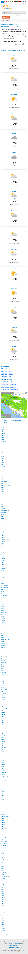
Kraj (2, 562)
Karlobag (3, 541)
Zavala (2, 920)
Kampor (2, 535)
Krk (1, 566)
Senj (2, 787)
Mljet (2, 635)
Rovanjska (3, 764)
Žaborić (2, 909)
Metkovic (3, 626)
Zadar (2, 910)
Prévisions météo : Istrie (6, 381)
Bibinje (2, 445)
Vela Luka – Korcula (5, 876)
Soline (2, 805)
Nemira (2, 649)
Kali (2, 533)
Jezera (2, 531)
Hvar (2, 516)
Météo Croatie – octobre (6, 376)
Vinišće (2, 885)
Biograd (2, 448)
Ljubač (2, 583)
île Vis (2, 687)
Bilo (2, 447)
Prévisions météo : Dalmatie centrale (9, 386)
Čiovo (2, 470)
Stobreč (2, 820)
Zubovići (3, 930)
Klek (2, 547)
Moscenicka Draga (5, 639)
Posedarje (3, 722)
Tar (1, 847)
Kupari (2, 574)
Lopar (2, 589)
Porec (2, 720)
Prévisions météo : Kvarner (7, 383)
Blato (2, 452)
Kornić (2, 556)
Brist (2, 464)
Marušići (3, 616)
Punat (2, 745)
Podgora (3, 712)
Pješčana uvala (4, 706)
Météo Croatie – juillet (6, 371)
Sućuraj (2, 830)
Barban (2, 431)
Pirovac (2, 703)
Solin (2, 803)
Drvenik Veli (3, 495)
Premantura (3, 735)
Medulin (2, 624)
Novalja (2, 654)
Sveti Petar (3, 845)
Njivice (2, 653)
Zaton (2, 918)
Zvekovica (3, 936)
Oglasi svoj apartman (15, 947)
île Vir (2, 685)
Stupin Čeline (4, 828)
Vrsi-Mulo (3, 905)
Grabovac (3, 508)
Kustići (2, 576)
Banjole (2, 429)
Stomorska (3, 824)
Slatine (2, 799)
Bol (1, 454)
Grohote (2, 514)
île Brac (2, 456)
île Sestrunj (3, 679)
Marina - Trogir (4, 612)
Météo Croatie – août (6, 373)
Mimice (2, 631)
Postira (2, 724)
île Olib (2, 678)
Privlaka (2, 739)
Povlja (2, 731)
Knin (2, 550)
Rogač (2, 760)
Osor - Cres (3, 672)
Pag (2, 691)
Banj (2, 425)
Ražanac (3, 755)
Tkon (2, 851)
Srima (2, 810)
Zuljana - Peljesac (5, 934)
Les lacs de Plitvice (5, 708)
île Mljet (2, 676)
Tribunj (2, 855)
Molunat (3, 637)
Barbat (2, 435)
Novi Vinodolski (4, 656)
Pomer (2, 716)
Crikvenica (3, 473)
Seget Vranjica (4, 782)
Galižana (3, 504)
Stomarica (3, 822)
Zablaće (2, 907)
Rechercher (6, 17)
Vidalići (2, 880)
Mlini (2, 633)
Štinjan (2, 818)
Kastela (2, 545)
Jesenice (3, 529)
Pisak (2, 705)
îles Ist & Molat (4, 689)
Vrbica (2, 893)
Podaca (2, 710)
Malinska (3, 608)
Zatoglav (3, 916)
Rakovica (3, 753)
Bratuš (2, 458)
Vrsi (2, 903)
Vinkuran (3, 887)
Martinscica (3, 614)
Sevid (2, 789)
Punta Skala (3, 747)
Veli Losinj (3, 878)
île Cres (2, 472)
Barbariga (3, 433)
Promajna (3, 741)
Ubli (2, 868)
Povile (2, 730)
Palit (2, 695)
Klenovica (3, 549)
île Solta (2, 681)
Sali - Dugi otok (4, 776)
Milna (2, 627)
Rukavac (3, 770)
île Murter (3, 645)
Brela (2, 460)
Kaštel (2, 543)
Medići (2, 622)
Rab (2, 749)
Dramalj (2, 489)
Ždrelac (2, 922)
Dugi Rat (3, 500)
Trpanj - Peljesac (4, 859)
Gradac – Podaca (5, 510)
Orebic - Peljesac (4, 670)
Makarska (3, 601)
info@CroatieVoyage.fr (14, 945)
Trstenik (2, 860)
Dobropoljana (4, 481)
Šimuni (2, 795)
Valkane (2, 874)
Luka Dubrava (4, 595)
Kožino (2, 560)
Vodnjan (3, 891)
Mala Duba (3, 602)
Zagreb (2, 912)
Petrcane (3, 701)
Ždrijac (2, 924)
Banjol (2, 427)
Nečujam (3, 647)
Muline (2, 641)
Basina (2, 437)
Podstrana (3, 714)
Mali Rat (3, 606)
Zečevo (2, 926)
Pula (2, 743)
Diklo (2, 477)
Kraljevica (3, 564)
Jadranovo (3, 525)
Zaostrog (3, 914)
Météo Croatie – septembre (7, 374)
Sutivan (2, 839)
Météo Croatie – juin (5, 370)
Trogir (2, 857)
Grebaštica (3, 512)
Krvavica (3, 568)
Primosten (3, 737)
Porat (2, 718)
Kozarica (3, 558)
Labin (2, 579)
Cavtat (2, 468)
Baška (2, 439)
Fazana (2, 502)
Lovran (2, 591)
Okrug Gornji (3, 662)
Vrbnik (2, 895)
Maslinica (3, 620)
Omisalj (2, 666)
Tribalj (2, 853)
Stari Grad (3, 814)
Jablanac (3, 524)
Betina (2, 443)
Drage (2, 487)
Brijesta (2, 462)
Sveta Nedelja (4, 843)
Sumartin (3, 833)
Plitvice (23, 950)
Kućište (2, 570)
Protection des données (15, 943)
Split (2, 807)
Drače (2, 483)
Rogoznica (3, 762)
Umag (2, 870)
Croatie (2, 20)
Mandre (2, 610)
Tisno (2, 849)
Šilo (2, 793)
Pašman (3, 697)
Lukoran (2, 597)
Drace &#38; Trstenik (5, 485)
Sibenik (2, 791)
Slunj (2, 801)
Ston (2, 826)
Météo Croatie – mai (5, 368)
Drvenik (2, 493)
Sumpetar (3, 835)
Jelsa (2, 527)
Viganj (2, 884)
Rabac (2, 751)
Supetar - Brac (4, 837)
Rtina (2, 768)
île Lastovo (3, 674)
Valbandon (3, 872)
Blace (2, 450)
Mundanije (3, 643)
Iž (1, 522)
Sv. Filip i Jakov (4, 841)
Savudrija (3, 778)
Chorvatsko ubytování (10, 951)
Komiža (2, 552)
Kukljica (2, 572)
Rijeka (2, 758)
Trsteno (2, 862)
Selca (2, 783)
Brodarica (3, 466)
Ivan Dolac (3, 520)
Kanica (2, 537)
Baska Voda (3, 441)
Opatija (2, 668)
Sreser (2, 808)
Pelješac (3, 699)
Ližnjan (2, 581)
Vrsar (2, 901)
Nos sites (11, 950)
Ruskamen (3, 772)
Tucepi (2, 864)
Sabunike (3, 774)
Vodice (2, 889)
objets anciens (6, 950)
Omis (2, 664)
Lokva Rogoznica (5, 585)
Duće (2, 499)
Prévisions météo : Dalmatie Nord (8, 384)
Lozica (2, 593)
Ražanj (2, 756)
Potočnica (3, 726)
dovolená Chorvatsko (18, 951)
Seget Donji (3, 780)
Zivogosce (3, 928)
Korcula (2, 554)
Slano (2, 797)
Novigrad (3, 658)
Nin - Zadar (3, 651)
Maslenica (3, 618)
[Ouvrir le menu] (2, 2)
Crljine (2, 475)
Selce (2, 785)
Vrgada (2, 899)
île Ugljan (3, 683)
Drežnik (2, 491)
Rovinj (2, 766)
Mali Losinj (3, 604)
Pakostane (3, 693)
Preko (2, 733)
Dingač (2, 479)
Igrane (2, 518)
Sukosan (3, 832)
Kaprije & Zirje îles (5, 539)
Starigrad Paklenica (5, 816)
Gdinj (2, 506)
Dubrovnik (3, 497)
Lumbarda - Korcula (5, 599)
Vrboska (3, 897)
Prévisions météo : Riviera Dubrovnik (9, 389)
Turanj (2, 866)
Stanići (2, 812)
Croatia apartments (17, 950)
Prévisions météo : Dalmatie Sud (8, 387)
